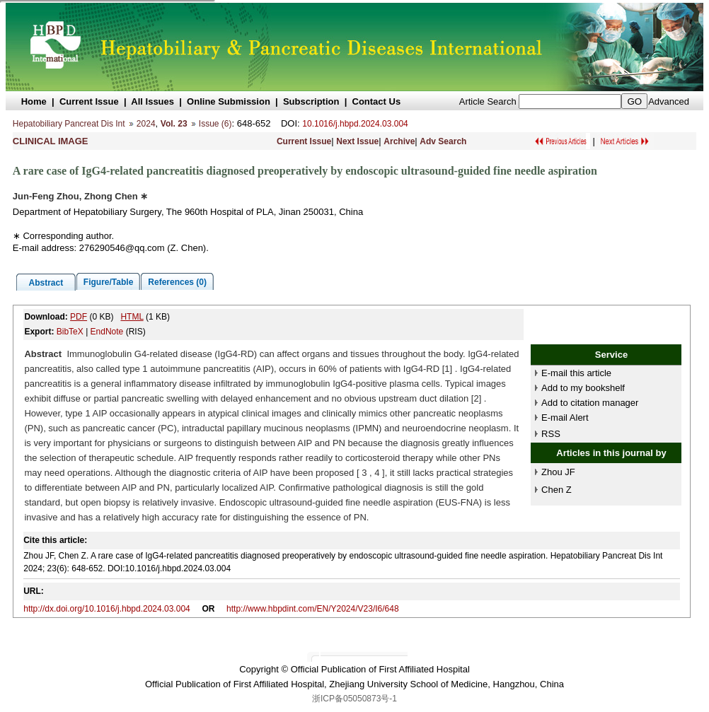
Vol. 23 (174, 124)
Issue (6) (215, 124)
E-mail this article (576, 373)
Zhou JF (558, 472)
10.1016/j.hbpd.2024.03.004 (355, 124)
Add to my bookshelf (583, 388)
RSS (550, 433)
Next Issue (357, 141)
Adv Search (443, 141)
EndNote (107, 332)
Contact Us (376, 101)
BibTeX (70, 332)
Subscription (311, 101)
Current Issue (89, 101)
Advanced (668, 101)
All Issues (152, 101)
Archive (399, 141)
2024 (146, 124)
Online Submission (228, 101)
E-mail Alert (564, 417)
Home (34, 101)
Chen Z (556, 489)
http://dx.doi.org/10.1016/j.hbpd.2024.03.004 (106, 609)
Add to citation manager (589, 402)
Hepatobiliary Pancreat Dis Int (69, 124)
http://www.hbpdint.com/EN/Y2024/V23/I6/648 (312, 609)
